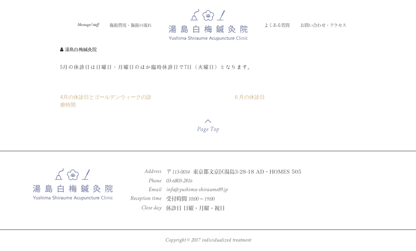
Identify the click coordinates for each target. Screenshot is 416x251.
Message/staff (88, 25)
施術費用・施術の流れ (131, 25)
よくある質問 (277, 25)
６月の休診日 (249, 96)
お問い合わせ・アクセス (323, 25)
